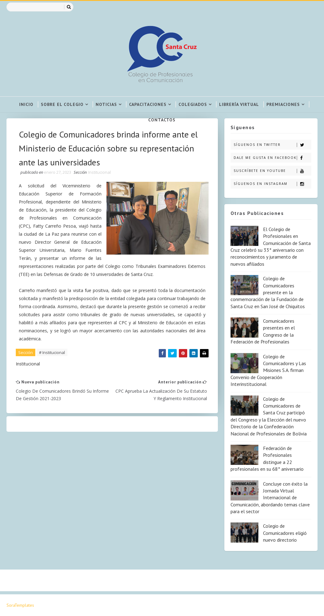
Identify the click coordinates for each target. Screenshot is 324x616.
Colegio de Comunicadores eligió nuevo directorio (285, 533)
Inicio (26, 104)
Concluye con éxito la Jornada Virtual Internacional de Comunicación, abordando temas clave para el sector (270, 498)
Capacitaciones (147, 104)
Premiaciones (283, 104)
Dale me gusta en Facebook (272, 157)
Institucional (99, 172)
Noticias (106, 104)
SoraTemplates (20, 605)
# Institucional (52, 352)
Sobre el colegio (62, 104)
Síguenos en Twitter (272, 144)
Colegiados (193, 104)
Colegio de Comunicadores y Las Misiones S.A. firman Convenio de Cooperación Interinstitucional (268, 370)
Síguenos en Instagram (272, 183)
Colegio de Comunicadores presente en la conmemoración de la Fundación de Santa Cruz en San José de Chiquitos (268, 292)
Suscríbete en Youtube (272, 170)
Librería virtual (239, 104)
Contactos (161, 120)
